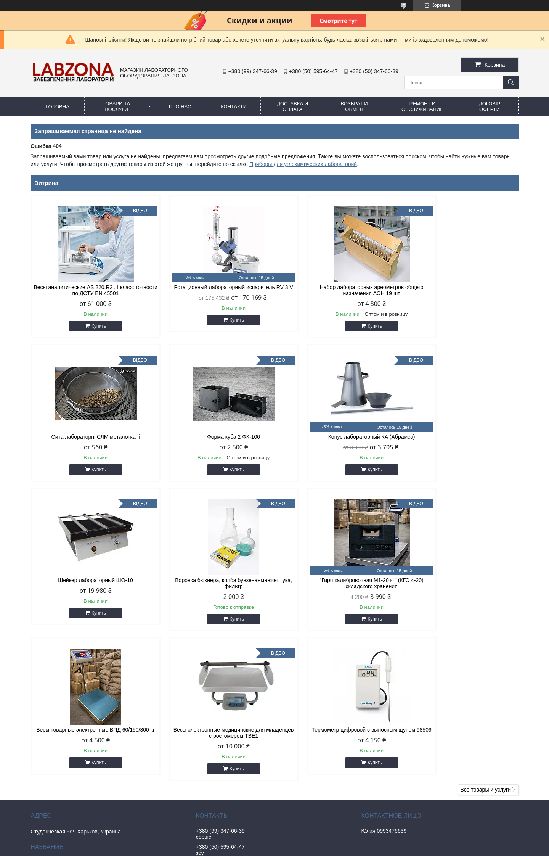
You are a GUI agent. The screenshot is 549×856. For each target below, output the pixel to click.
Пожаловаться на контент (300, 848)
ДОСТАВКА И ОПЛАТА (292, 106)
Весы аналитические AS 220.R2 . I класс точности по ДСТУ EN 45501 (89, 290)
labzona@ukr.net (224, 735)
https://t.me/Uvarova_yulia (234, 745)
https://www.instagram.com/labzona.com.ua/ (256, 761)
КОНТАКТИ (234, 106)
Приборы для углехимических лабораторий (303, 164)
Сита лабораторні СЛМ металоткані (460, 287)
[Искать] (510, 82)
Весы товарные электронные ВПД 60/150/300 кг (212, 589)
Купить (92, 326)
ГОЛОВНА (57, 106)
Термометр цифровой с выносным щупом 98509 (460, 589)
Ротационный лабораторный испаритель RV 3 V (212, 290)
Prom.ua (307, 842)
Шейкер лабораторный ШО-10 (336, 437)
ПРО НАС (180, 106)
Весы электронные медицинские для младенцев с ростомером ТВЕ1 (336, 589)
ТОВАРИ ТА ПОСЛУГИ (116, 106)
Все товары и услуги (485, 646)
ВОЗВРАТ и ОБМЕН (354, 106)
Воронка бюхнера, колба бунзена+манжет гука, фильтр (461, 440)
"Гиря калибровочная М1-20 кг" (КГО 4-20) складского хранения (88, 589)
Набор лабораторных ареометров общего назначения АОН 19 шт (336, 290)
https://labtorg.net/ (225, 793)
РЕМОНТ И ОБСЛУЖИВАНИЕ (422, 106)
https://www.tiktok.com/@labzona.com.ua (252, 809)
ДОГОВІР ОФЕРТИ (489, 106)
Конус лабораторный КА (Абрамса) (212, 437)
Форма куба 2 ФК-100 (88, 437)
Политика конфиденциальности (364, 848)
